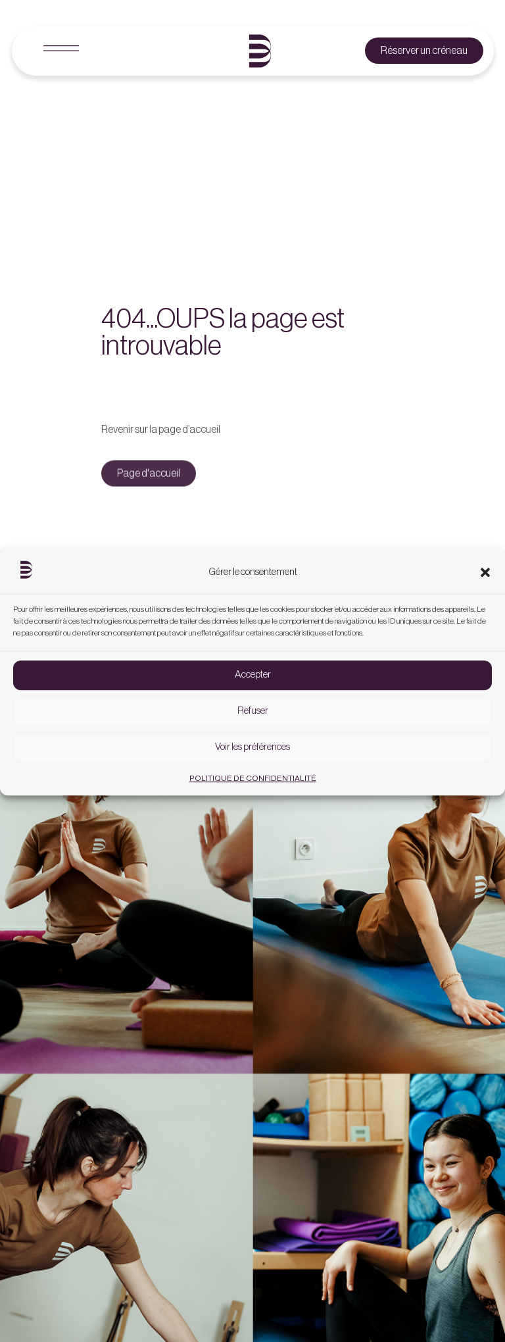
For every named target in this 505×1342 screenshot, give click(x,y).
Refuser (252, 719)
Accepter (253, 683)
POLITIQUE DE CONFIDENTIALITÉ (252, 786)
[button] (485, 580)
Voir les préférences (252, 755)
